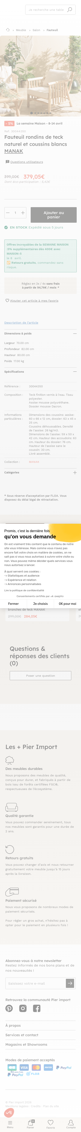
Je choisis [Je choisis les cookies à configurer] (40, 604)
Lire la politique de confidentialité (24, 590)
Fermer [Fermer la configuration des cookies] (13, 604)
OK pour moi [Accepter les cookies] (67, 604)
